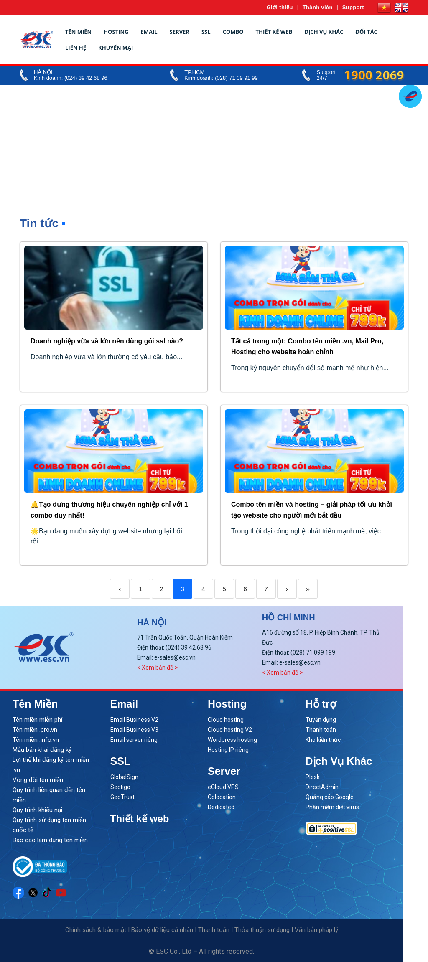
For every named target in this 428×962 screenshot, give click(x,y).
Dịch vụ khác (323, 32)
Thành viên (318, 7)
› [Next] (287, 588)
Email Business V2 (134, 719)
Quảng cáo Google (330, 797)
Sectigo (120, 787)
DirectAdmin (322, 787)
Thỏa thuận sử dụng (262, 930)
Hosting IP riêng (228, 749)
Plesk (313, 777)
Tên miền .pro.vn (35, 730)
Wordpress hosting (232, 739)
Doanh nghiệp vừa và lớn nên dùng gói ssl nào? (107, 341)
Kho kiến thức (323, 739)
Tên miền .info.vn (36, 740)
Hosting (116, 32)
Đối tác (366, 32)
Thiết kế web (274, 32)
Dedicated (221, 807)
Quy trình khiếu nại (37, 810)
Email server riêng (134, 739)
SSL (206, 32)
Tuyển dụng (321, 719)
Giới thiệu (280, 7)
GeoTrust (122, 797)
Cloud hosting (226, 719)
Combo (233, 32)
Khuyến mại (115, 47)
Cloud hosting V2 (230, 729)
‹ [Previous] (120, 588)
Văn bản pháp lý (316, 930)
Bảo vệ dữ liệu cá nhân (162, 930)
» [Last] (308, 588)
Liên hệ (75, 47)
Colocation (222, 797)
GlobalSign (124, 777)
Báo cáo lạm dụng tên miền (50, 840)
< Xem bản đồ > (157, 667)
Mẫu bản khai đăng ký (42, 750)
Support (353, 7)
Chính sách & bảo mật (95, 930)
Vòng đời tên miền (38, 780)
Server (179, 32)
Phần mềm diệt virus (332, 807)
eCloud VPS (223, 787)
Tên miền (78, 32)
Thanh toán (321, 729)
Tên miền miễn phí (37, 719)
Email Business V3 (134, 729)
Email (148, 32)
